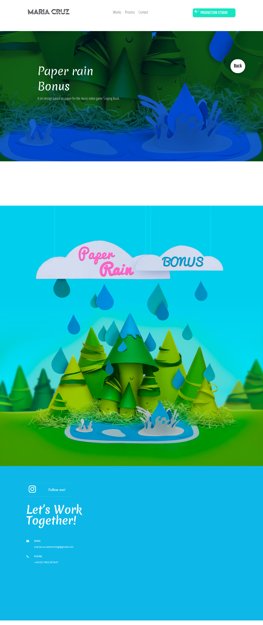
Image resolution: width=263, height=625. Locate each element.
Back (237, 65)
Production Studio (214, 12)
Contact (143, 13)
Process (130, 13)
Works (117, 13)
